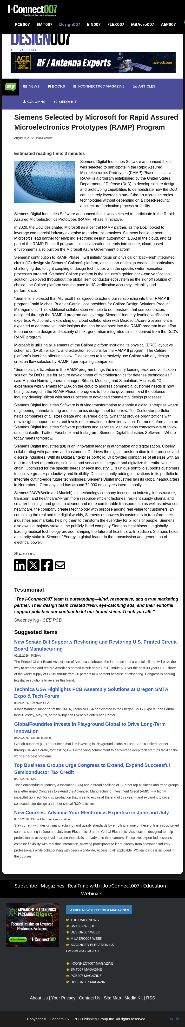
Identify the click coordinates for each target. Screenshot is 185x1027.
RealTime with (84, 886)
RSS (150, 998)
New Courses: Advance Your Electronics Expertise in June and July (91, 812)
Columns (34, 101)
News (31, 86)
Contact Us (89, 998)
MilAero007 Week (84, 938)
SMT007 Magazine (84, 969)
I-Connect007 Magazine (99, 86)
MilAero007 (142, 25)
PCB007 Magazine (84, 976)
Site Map (112, 998)
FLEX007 (115, 25)
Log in (173, 1018)
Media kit (65, 101)
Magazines (52, 886)
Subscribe (26, 886)
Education (154, 886)
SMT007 (45, 25)
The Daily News (82, 920)
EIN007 (94, 25)
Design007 (69, 25)
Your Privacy (63, 998)
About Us (39, 998)
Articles (144, 86)
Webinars (91, 894)
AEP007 (168, 25)
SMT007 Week (80, 926)
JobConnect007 (121, 886)
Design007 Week (83, 932)
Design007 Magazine (87, 982)
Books (56, 86)
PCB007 (22, 25)
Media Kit (134, 998)
